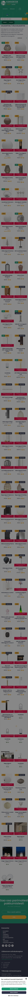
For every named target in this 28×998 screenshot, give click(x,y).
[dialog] (14, 499)
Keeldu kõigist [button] (14, 992)
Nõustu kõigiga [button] (14, 989)
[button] (14, 995)
